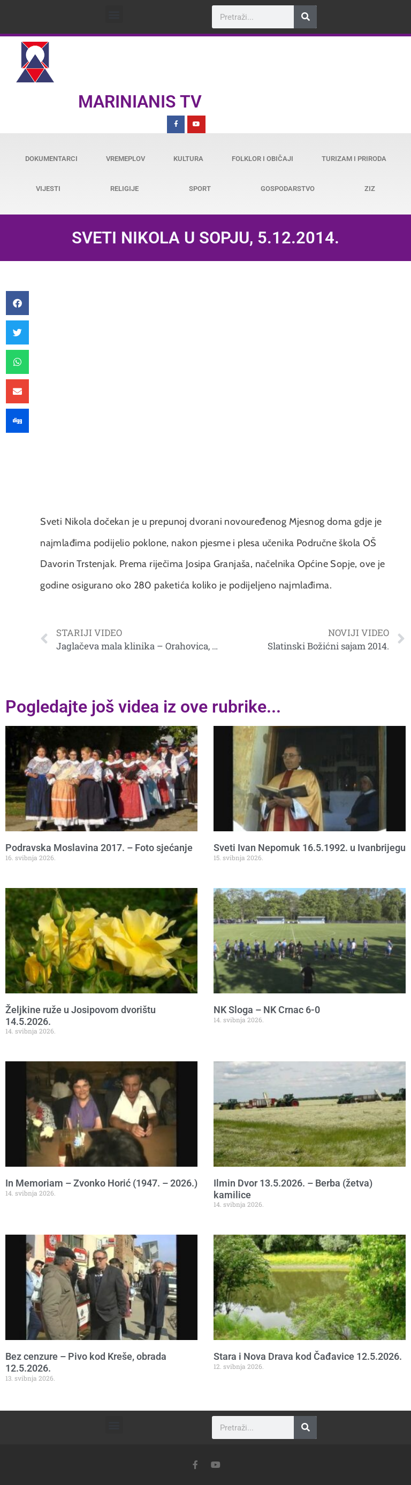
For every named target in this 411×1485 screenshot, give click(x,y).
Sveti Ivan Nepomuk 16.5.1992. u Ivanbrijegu (310, 847)
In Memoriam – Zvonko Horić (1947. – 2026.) (101, 1183)
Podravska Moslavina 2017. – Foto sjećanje (99, 847)
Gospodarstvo (288, 189)
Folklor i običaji (262, 159)
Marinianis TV (140, 101)
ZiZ (369, 189)
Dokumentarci (51, 159)
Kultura (188, 159)
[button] (114, 14)
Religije (124, 189)
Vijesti (48, 189)
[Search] (305, 16)
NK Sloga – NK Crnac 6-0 (267, 1009)
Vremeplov (125, 159)
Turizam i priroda (354, 159)
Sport (200, 189)
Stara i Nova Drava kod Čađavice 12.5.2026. (308, 1356)
